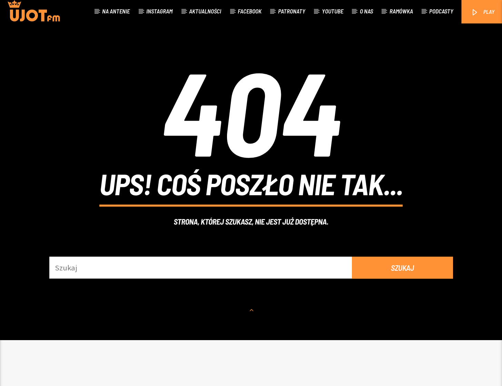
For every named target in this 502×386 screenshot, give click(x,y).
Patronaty (291, 11)
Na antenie (116, 11)
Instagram (159, 11)
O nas (366, 11)
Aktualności (205, 11)
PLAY (482, 12)
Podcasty (441, 11)
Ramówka (401, 11)
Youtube (332, 11)
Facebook (250, 11)
